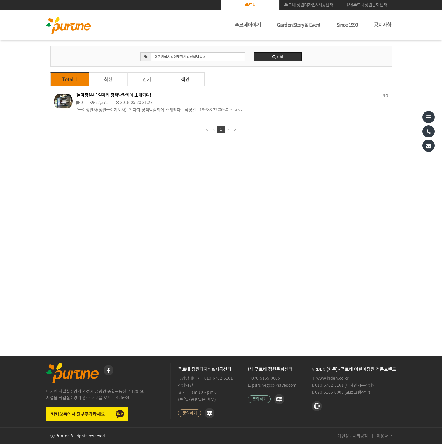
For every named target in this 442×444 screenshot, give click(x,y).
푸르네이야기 (248, 24)
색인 (185, 79)
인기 (146, 79)
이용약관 (384, 436)
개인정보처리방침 (353, 436)
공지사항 (382, 24)
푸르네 (250, 5)
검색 (277, 57)
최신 (108, 79)
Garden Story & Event (298, 24)
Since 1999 (347, 24)
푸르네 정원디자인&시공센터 (308, 5)
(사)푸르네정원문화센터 (367, 5)
